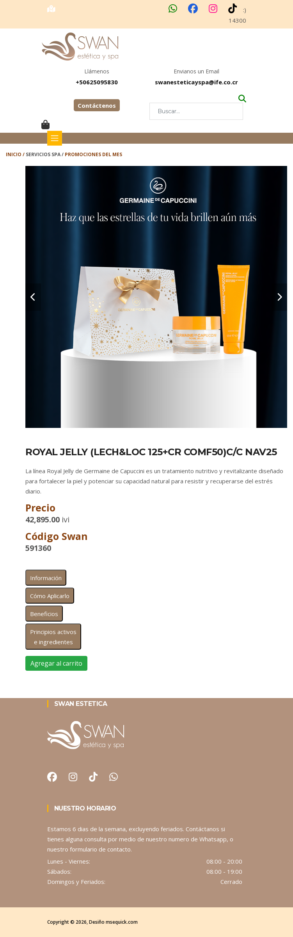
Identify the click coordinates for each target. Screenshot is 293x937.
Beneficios (44, 614)
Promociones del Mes (93, 154)
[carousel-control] (33, 297)
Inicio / (16, 154)
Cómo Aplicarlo (49, 596)
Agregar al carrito (56, 663)
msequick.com (122, 922)
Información (46, 578)
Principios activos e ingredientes (53, 637)
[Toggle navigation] (54, 138)
